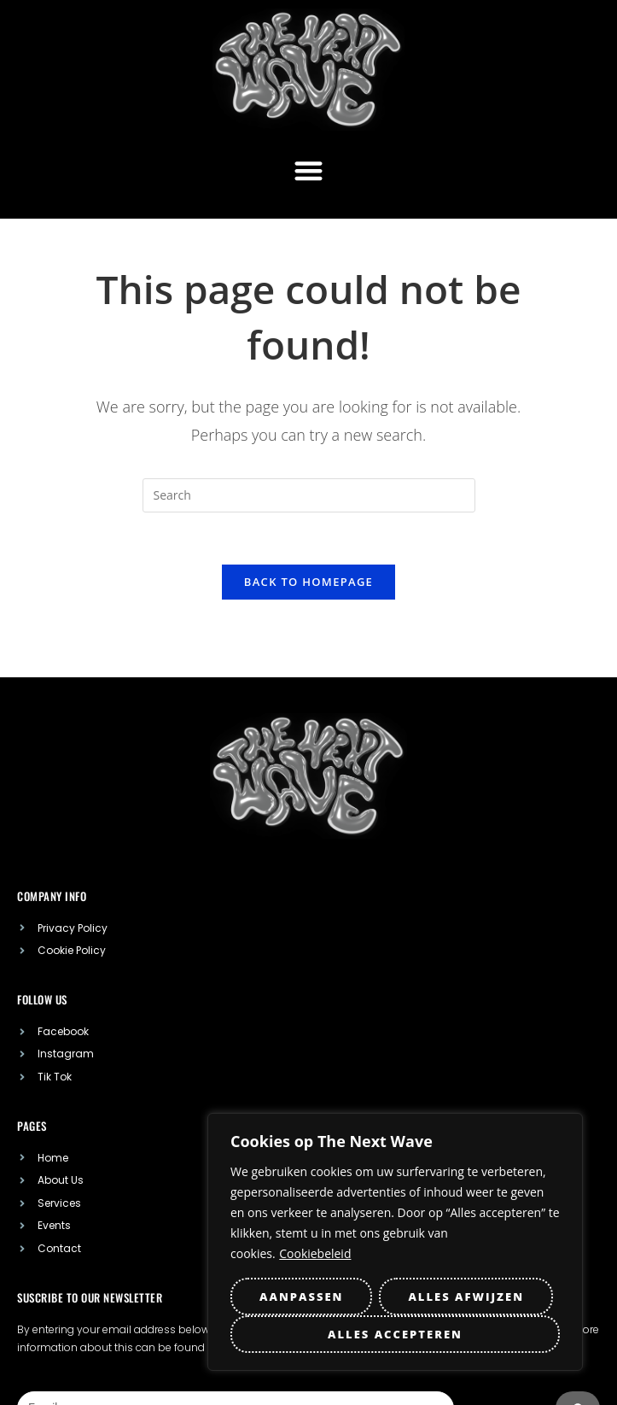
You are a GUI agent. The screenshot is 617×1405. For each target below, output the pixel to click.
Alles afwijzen (466, 1296)
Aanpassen (301, 1296)
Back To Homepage (308, 581)
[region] (395, 1242)
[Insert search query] (309, 495)
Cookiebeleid (315, 1253)
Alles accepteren (395, 1334)
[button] (308, 170)
